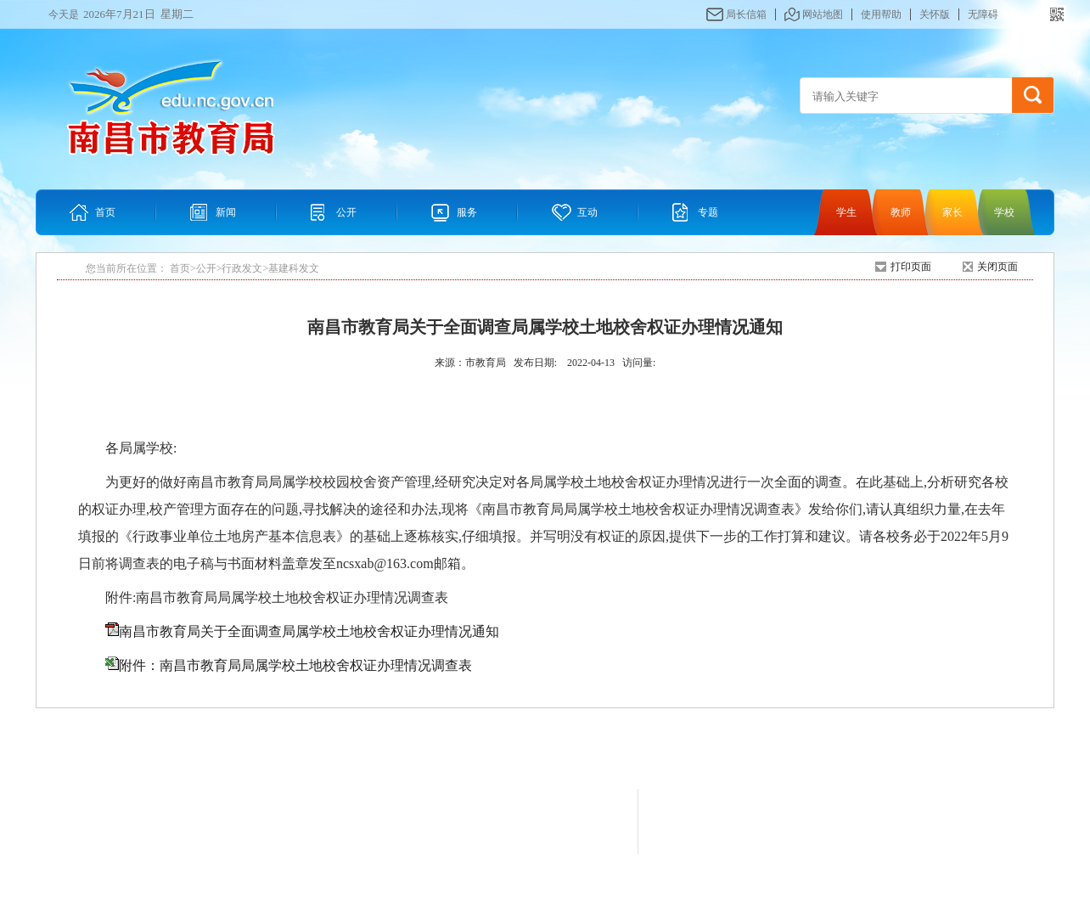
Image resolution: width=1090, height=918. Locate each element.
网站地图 (822, 14)
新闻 (226, 212)
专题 (708, 212)
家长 (952, 212)
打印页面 (911, 267)
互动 (587, 212)
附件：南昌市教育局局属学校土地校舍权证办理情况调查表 (295, 665)
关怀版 (934, 14)
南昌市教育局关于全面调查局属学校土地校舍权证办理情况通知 (309, 631)
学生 (846, 212)
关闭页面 (997, 267)
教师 (901, 212)
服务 (467, 212)
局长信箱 (746, 14)
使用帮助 (881, 14)
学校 (1004, 212)
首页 (105, 212)
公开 (346, 212)
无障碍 (983, 14)
